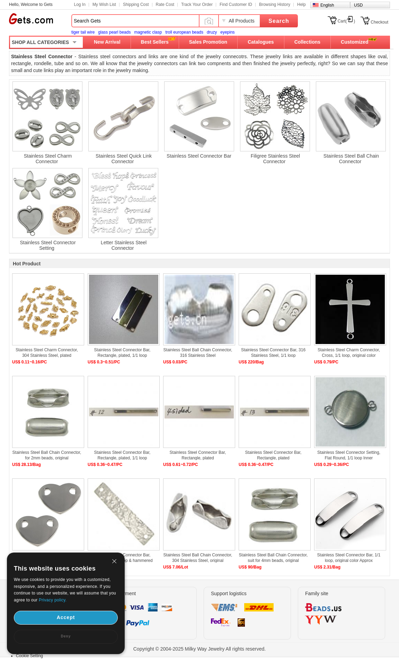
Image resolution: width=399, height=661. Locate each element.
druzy (212, 32)
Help (301, 4)
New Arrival (107, 42)
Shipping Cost (136, 4)
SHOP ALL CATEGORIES (40, 42)
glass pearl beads (114, 32)
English (327, 5)
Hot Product (27, 263)
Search (278, 21)
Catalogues (261, 42)
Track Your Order (197, 4)
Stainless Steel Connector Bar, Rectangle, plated (198, 455)
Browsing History (274, 4)
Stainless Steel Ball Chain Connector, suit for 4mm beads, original (273, 558)
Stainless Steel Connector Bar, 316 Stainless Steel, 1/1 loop (273, 352)
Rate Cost (165, 4)
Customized (354, 42)
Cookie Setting (29, 655)
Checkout (379, 22)
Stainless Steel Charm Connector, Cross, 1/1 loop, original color (349, 352)
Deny (66, 636)
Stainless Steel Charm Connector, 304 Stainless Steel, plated (47, 352)
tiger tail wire (83, 32)
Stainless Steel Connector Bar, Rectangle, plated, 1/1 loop (122, 352)
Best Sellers (155, 42)
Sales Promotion (208, 42)
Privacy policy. (52, 600)
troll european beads (184, 32)
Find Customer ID (236, 4)
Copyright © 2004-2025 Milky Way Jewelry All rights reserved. (199, 649)
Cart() (346, 21)
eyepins (227, 32)
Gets (31, 18)
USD (358, 5)
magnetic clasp (148, 32)
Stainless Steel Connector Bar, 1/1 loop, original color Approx (349, 558)
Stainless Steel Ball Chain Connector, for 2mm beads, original (46, 455)
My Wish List (104, 4)
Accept (66, 617)
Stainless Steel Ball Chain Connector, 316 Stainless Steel (197, 352)
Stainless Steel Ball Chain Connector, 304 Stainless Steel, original (197, 558)
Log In (80, 4)
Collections (307, 42)
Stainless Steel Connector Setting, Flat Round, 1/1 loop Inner (348, 455)
